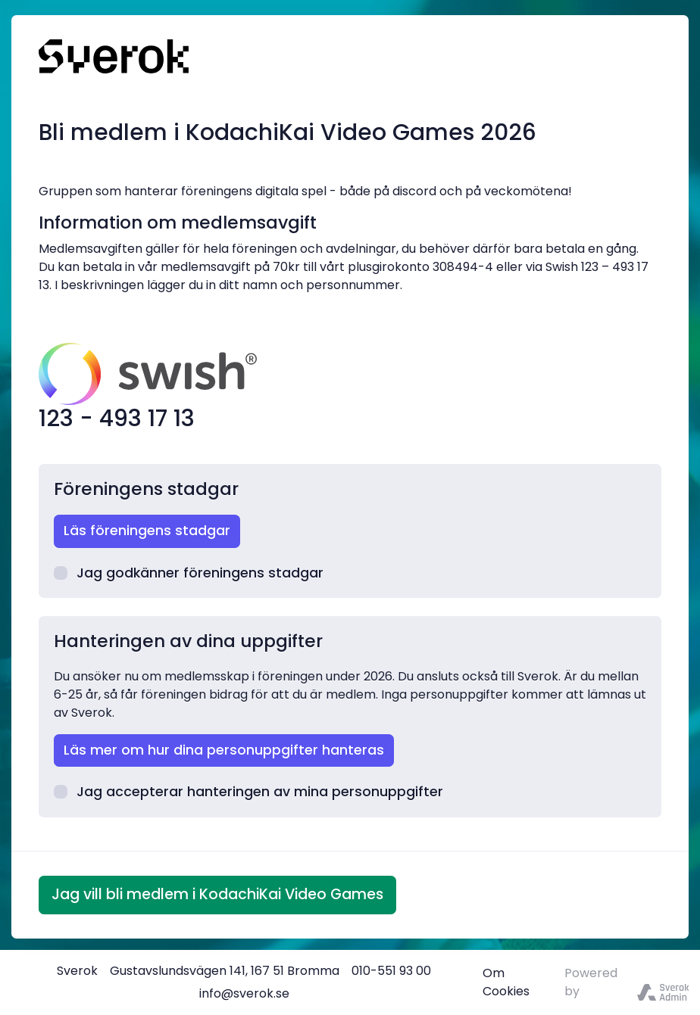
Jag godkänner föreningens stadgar (188, 573)
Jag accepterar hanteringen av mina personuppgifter (248, 792)
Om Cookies (506, 982)
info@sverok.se (244, 993)
